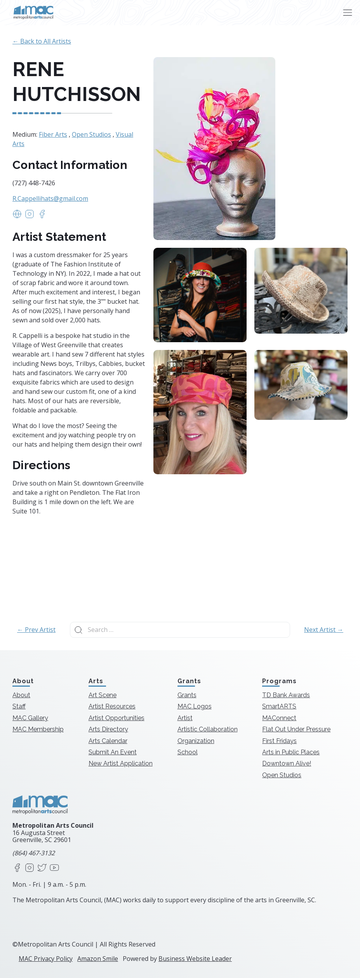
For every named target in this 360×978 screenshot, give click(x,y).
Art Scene (103, 695)
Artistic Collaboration (207, 729)
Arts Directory (108, 729)
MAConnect (279, 718)
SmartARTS (279, 706)
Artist (185, 718)
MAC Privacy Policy (46, 958)
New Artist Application (121, 763)
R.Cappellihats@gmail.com (50, 198)
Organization (195, 741)
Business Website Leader (195, 958)
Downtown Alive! (286, 763)
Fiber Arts (53, 134)
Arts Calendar (108, 741)
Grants (187, 695)
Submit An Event (113, 752)
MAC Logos (194, 706)
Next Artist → (323, 629)
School (187, 752)
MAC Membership (38, 729)
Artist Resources (112, 706)
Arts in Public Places (291, 752)
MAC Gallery (30, 718)
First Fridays (279, 741)
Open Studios (91, 134)
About (21, 695)
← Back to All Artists (41, 41)
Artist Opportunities (116, 718)
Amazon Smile (97, 958)
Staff (19, 706)
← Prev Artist (36, 629)
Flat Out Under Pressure (296, 729)
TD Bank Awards (286, 695)
